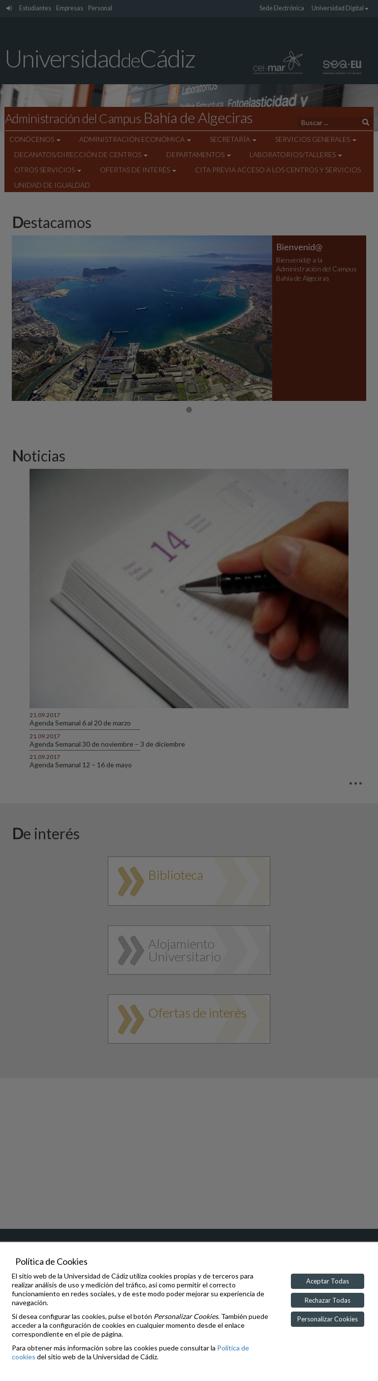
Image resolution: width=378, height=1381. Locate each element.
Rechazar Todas (327, 1300)
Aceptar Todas (327, 1281)
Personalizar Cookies (327, 1319)
